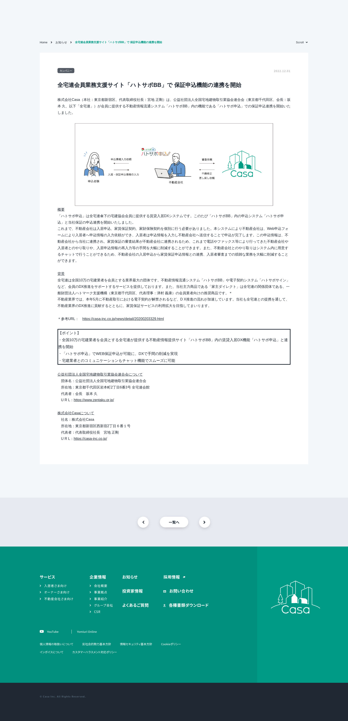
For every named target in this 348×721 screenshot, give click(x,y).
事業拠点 (100, 592)
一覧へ (174, 522)
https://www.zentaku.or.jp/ (94, 400)
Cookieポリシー (171, 644)
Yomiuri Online (87, 631)
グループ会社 (103, 605)
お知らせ (130, 577)
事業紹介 (100, 599)
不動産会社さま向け (58, 599)
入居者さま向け (55, 585)
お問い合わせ (181, 591)
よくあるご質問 (135, 605)
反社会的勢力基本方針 (96, 644)
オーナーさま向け (57, 592)
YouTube (52, 631)
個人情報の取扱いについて (56, 644)
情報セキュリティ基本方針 (136, 644)
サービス (47, 577)
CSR (97, 611)
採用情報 (172, 577)
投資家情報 (132, 591)
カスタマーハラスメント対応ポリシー (94, 652)
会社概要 (100, 585)
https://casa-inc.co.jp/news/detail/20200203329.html (123, 319)
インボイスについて (51, 652)
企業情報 (98, 577)
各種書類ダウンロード (188, 605)
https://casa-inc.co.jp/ (90, 439)
